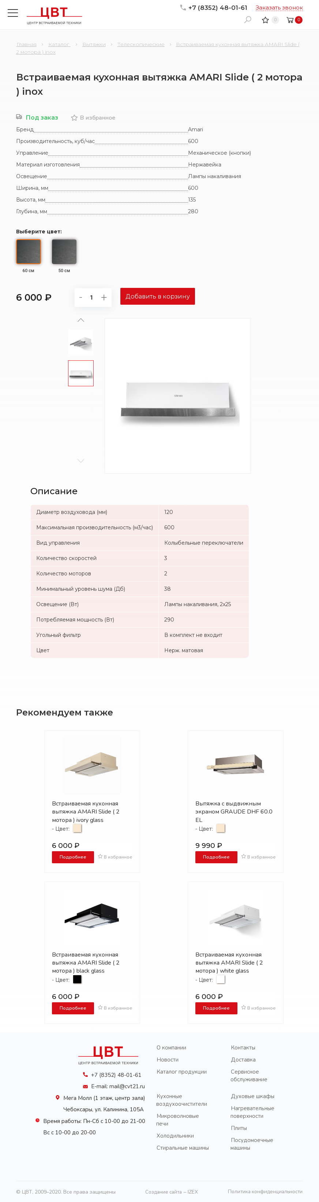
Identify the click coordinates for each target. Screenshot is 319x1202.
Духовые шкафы (252, 1095)
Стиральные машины (183, 1147)
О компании (171, 1047)
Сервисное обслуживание (248, 1074)
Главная (26, 44)
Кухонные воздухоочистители (181, 1099)
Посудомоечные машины (251, 1143)
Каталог (59, 44)
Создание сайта (162, 1191)
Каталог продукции (182, 1071)
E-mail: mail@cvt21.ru (118, 1085)
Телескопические (141, 44)
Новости (168, 1059)
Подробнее (73, 856)
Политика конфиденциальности (264, 1191)
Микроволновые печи (177, 1119)
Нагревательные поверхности (252, 1111)
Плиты (239, 1127)
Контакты (243, 1047)
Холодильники (175, 1135)
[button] (80, 460)
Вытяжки (94, 44)
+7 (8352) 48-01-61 (213, 7)
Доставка (243, 1059)
